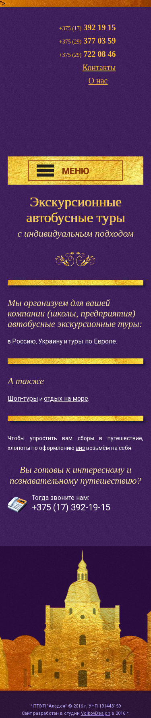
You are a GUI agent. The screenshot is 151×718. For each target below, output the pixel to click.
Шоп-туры (23, 398)
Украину (50, 341)
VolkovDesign (95, 713)
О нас (98, 80)
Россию (24, 341)
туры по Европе (92, 341)
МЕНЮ (75, 171)
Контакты (99, 67)
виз (80, 448)
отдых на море (66, 398)
